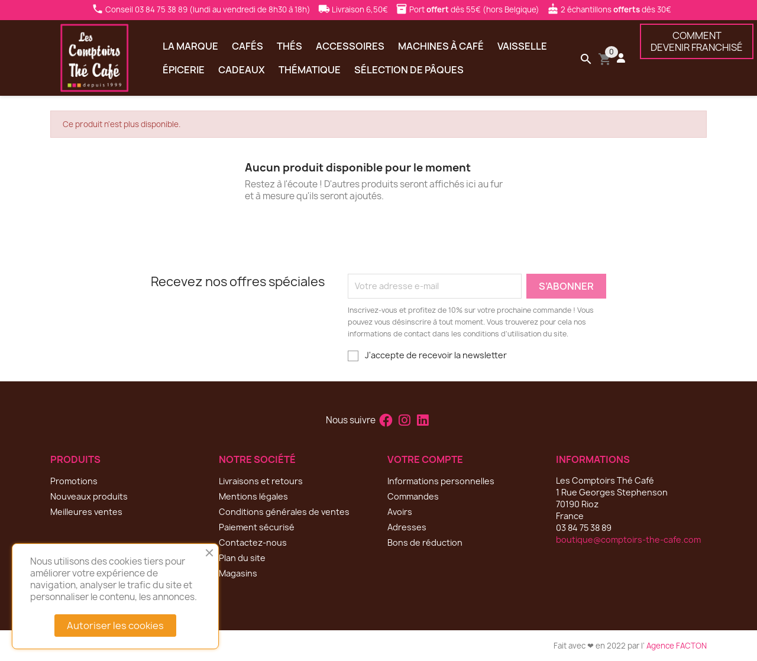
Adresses (406, 527)
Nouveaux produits (89, 496)
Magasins (238, 573)
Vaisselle (522, 46)
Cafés (247, 46)
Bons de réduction (424, 542)
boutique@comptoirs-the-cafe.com (628, 539)
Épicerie (184, 69)
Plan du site (242, 557)
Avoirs (399, 511)
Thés (289, 46)
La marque (190, 46)
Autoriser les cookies (115, 625)
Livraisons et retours (261, 481)
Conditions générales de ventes (284, 511)
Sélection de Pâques (409, 69)
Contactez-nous (253, 542)
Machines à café (441, 46)
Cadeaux (241, 69)
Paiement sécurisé (257, 527)
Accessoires (350, 46)
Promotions (74, 481)
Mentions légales (253, 496)
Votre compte (425, 459)
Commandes (413, 496)
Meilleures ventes (86, 511)
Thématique (310, 69)
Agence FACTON (676, 645)
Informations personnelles (440, 481)
